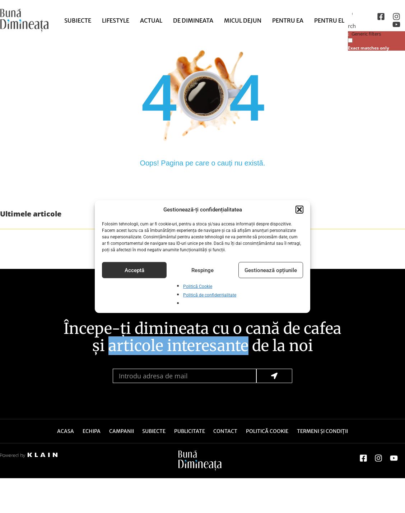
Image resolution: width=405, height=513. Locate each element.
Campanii (120, 431)
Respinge (202, 270)
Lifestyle (115, 20)
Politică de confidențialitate (209, 295)
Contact (226, 431)
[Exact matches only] (350, 40)
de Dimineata (193, 20)
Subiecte (77, 20)
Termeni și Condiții (324, 431)
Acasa (64, 431)
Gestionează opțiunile (271, 270)
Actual (151, 20)
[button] (299, 209)
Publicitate (189, 431)
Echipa (90, 431)
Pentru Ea (287, 20)
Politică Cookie (197, 286)
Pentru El (329, 20)
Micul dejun (242, 20)
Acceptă (134, 270)
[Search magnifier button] (353, 25)
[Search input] (354, 13)
